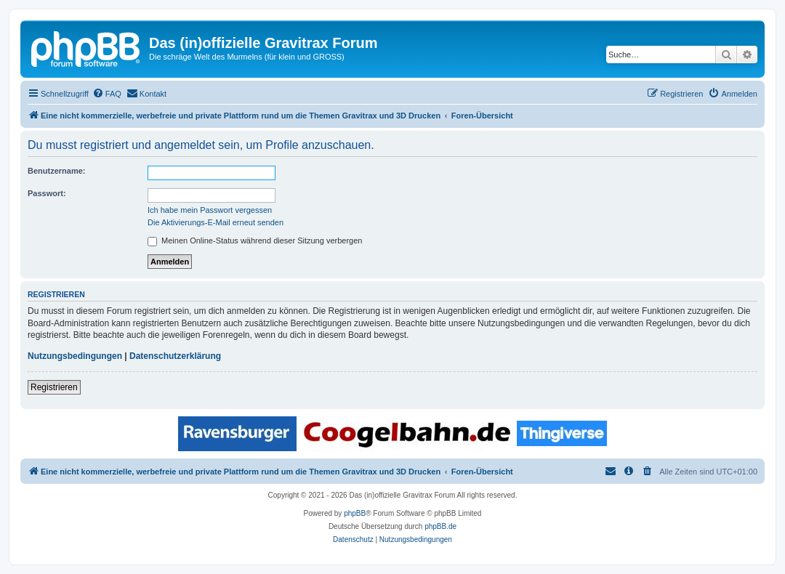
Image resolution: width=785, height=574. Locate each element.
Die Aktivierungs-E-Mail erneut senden (215, 222)
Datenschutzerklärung (175, 356)
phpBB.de (440, 526)
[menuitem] (106, 93)
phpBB (355, 513)
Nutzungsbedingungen (75, 356)
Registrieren (54, 387)
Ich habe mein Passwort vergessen (210, 210)
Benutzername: (56, 170)
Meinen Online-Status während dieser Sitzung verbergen (255, 240)
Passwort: (47, 193)
